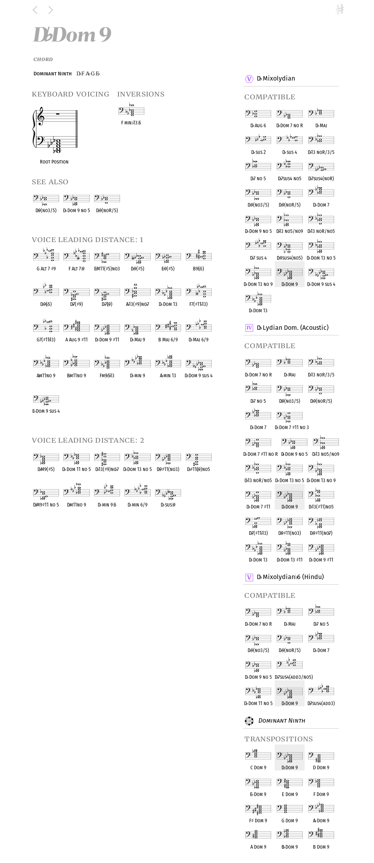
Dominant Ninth (280, 721)
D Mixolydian (275, 79)
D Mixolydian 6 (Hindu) (290, 577)
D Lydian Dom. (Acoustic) (292, 328)
